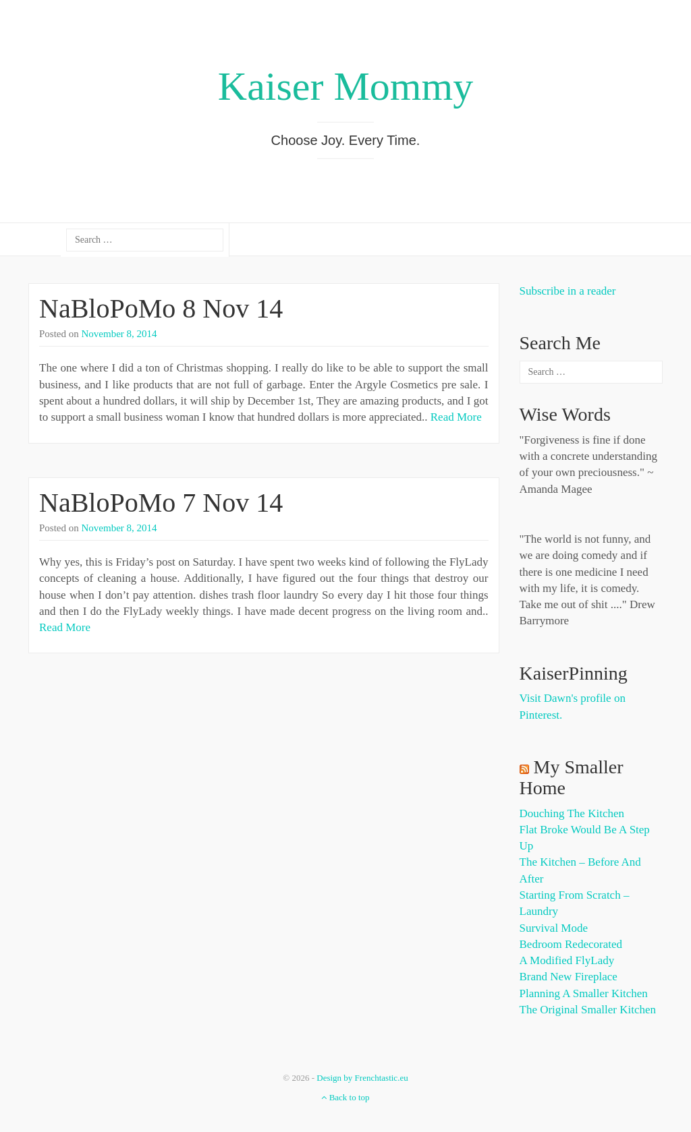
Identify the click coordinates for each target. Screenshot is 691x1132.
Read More (456, 417)
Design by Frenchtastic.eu (362, 1078)
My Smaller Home (572, 777)
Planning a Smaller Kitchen (584, 993)
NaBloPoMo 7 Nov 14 (161, 502)
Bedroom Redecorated (571, 944)
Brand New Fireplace (568, 976)
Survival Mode (554, 928)
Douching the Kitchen (572, 813)
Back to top (345, 1097)
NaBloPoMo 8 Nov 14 (161, 308)
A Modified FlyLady (567, 960)
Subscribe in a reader (568, 291)
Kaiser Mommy (345, 86)
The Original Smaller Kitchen (588, 1009)
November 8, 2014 (119, 333)
